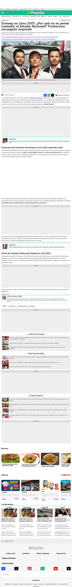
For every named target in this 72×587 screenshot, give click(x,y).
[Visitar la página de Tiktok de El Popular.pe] (69, 568)
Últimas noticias (6, 16)
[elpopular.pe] (36, 15)
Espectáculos (17, 16)
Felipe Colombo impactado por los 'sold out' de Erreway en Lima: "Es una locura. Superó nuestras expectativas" (30, 37)
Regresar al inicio (7, 541)
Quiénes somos (10, 553)
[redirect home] (36, 548)
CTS (30, 9)
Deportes (33, 16)
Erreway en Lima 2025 (35, 98)
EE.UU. (42, 9)
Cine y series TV (41, 16)
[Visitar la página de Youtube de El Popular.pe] (56, 568)
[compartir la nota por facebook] (45, 95)
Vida (60, 16)
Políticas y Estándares (42, 553)
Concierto (32, 306)
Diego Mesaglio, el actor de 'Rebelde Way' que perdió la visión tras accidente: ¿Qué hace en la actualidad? (28, 39)
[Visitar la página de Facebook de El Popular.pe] (3, 568)
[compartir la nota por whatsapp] (48, 95)
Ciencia (50, 16)
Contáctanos (26, 553)
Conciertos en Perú (22, 306)
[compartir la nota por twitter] (52, 95)
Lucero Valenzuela (7, 95)
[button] (3, 13)
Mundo (55, 16)
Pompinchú (15, 9)
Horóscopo (36, 9)
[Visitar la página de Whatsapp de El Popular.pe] (43, 568)
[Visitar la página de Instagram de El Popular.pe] (29, 568)
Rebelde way (12, 306)
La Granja (7, 9)
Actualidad (25, 16)
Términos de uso (61, 553)
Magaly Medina (23, 9)
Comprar (16, 498)
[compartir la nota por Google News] (62, 95)
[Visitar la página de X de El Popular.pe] (16, 568)
